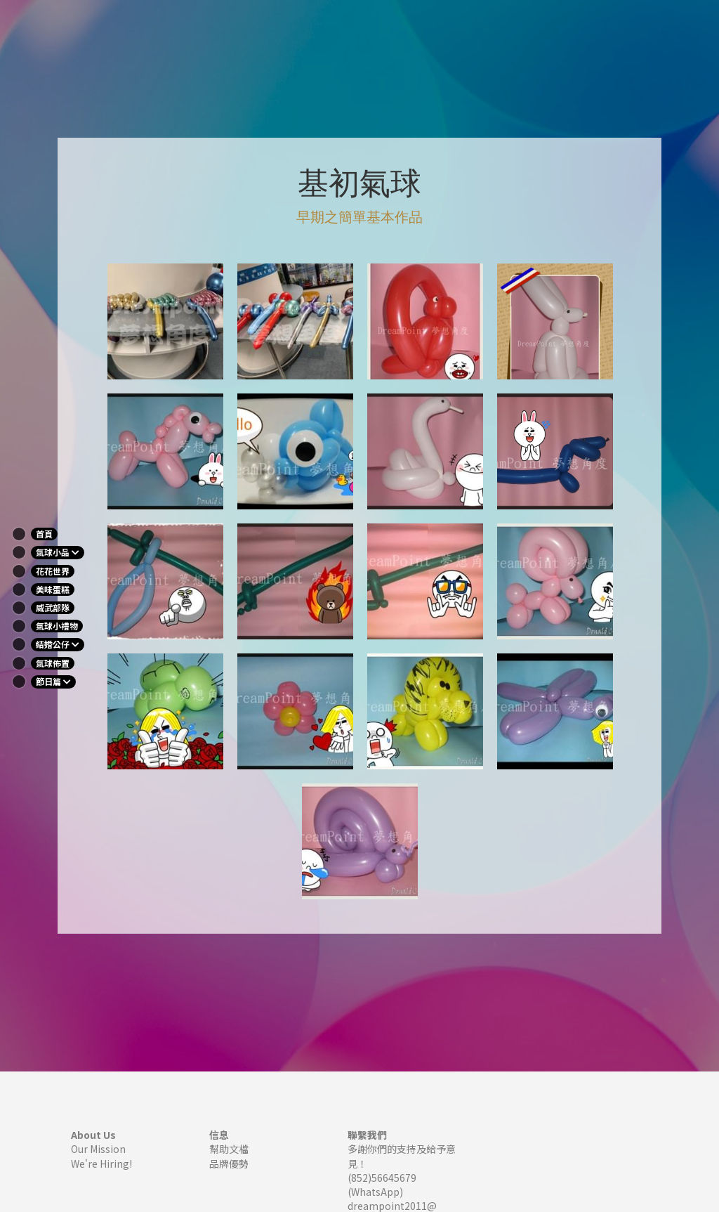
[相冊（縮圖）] (165, 321)
